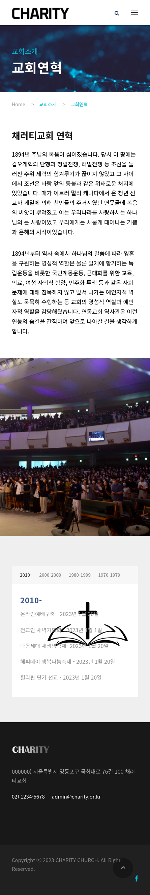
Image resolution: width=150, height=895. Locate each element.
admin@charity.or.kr (76, 796)
